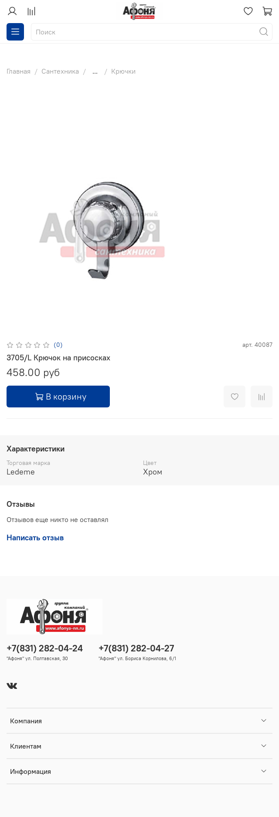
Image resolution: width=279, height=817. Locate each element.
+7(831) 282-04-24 (45, 648)
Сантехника (60, 71)
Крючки (123, 71)
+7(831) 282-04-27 (136, 648)
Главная (19, 71)
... (95, 71)
